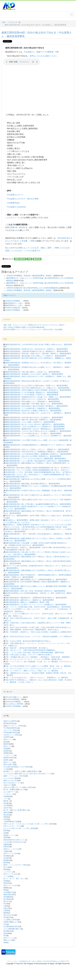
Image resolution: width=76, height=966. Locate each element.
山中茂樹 (6, 805)
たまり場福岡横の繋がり (12, 929)
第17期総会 (7, 899)
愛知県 (5, 862)
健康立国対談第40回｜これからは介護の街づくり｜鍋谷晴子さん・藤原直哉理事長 (35, 427)
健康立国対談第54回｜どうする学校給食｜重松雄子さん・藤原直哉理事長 (32, 392)
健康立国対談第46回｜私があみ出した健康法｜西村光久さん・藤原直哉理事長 (33, 411)
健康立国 (6, 812)
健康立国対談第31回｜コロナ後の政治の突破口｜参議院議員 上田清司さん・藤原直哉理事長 (38, 454)
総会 (5, 742)
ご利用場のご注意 (41, 961)
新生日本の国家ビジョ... (14, 697)
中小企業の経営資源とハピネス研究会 (16, 767)
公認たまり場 (8, 785)
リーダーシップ (9, 755)
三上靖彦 (6, 769)
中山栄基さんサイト (15, 195)
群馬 (5, 890)
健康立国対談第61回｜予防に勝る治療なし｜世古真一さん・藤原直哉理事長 (33, 372)
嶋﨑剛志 (6, 888)
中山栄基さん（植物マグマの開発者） (39, 52)
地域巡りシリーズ (9, 835)
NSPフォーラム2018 (10, 853)
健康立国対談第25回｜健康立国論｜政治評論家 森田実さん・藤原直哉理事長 (32, 484)
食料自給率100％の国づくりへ (14, 840)
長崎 (5, 942)
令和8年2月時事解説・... (14, 310)
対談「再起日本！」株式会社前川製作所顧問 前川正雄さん (26, 648)
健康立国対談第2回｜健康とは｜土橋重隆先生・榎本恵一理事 (27, 602)
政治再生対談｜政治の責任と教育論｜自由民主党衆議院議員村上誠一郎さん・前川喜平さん (37, 468)
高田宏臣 (6, 847)
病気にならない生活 (10, 780)
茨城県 (5, 881)
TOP (3, 22)
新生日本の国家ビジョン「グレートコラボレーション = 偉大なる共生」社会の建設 (33, 329)
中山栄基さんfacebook (16, 207)
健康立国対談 (20, 259)
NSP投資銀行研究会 (10, 732)
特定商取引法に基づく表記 (27, 961)
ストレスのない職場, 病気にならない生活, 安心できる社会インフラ (27, 773)
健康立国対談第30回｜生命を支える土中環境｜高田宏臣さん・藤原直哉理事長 (33, 456)
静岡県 (5, 913)
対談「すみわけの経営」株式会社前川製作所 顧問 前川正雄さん (28, 641)
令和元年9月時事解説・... (15, 702)
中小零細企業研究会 (10, 728)
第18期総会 (7, 931)
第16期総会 (7, 856)
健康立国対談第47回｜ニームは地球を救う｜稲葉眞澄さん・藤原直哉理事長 (33, 408)
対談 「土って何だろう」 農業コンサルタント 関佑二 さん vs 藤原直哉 (32, 671)
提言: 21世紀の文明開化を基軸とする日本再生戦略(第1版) (24, 327)
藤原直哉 (37, 259)
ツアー (5, 799)
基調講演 (6, 753)
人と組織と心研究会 (10, 920)
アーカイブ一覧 (14, 22)
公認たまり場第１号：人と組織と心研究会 (18, 787)
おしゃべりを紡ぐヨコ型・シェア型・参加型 (19, 828)
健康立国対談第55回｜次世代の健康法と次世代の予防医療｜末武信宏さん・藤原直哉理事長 (38, 390)
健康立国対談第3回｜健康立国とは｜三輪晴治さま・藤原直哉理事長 (29, 600)
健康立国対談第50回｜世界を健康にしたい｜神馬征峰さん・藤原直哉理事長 (33, 401)
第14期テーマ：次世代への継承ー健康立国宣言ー (21, 771)
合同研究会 (7, 737)
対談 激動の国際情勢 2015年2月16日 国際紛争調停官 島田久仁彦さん (32, 630)
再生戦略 (6, 933)
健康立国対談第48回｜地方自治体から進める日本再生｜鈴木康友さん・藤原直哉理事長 (37, 406)
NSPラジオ (7, 746)
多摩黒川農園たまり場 (11, 922)
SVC (5, 924)
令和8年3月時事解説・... (14, 301)
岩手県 (5, 819)
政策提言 (6, 751)
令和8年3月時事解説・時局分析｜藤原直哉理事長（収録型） (29, 276)
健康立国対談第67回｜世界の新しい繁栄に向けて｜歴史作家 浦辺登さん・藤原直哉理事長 (38, 353)
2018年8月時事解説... (13, 699)
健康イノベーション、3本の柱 (14, 776)
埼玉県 (5, 904)
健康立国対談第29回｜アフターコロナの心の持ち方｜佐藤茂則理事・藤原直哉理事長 (35, 458)
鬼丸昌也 (6, 815)
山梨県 (5, 910)
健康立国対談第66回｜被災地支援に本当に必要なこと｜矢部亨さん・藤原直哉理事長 (36, 356)
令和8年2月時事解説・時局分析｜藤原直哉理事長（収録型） (29, 290)
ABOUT (63, 961)
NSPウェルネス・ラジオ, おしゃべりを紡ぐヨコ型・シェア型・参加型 (28, 824)
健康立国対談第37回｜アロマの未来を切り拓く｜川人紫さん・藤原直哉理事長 (33, 433)
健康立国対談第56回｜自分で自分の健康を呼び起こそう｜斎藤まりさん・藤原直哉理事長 (37, 388)
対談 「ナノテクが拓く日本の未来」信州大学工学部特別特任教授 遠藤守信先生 (35, 652)
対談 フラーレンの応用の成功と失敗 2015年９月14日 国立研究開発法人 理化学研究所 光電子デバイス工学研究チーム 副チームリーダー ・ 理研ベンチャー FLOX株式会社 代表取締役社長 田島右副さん (38, 609)
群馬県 (5, 869)
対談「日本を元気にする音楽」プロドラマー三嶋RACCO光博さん (28, 655)
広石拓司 (6, 858)
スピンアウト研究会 (10, 730)
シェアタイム (8, 872)
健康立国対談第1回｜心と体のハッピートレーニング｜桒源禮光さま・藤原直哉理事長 (36, 604)
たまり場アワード (9, 792)
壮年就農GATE (8, 892)
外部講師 (6, 796)
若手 (5, 936)
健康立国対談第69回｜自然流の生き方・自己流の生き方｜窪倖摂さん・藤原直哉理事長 (37, 349)
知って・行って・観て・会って (14, 878)
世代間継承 (7, 897)
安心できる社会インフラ (12, 783)
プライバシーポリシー (13, 961)
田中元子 (6, 901)
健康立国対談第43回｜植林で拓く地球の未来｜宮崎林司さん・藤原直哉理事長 (33, 420)
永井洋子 (6, 808)
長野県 (5, 837)
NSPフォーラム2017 (10, 874)
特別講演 (6, 803)
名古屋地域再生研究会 (11, 926)
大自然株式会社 (13, 203)
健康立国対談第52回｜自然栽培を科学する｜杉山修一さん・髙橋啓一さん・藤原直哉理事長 (38, 397)
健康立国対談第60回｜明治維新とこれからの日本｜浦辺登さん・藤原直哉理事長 (34, 374)
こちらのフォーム (12, 217)
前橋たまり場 (8, 940)
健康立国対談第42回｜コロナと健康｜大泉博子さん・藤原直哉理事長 (30, 422)
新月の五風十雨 (9, 764)
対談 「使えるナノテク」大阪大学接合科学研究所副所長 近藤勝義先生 (30, 650)
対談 (29, 259)
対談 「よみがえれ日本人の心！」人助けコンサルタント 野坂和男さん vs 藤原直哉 (37, 677)
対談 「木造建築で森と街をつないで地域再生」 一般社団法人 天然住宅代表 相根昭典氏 (37, 657)
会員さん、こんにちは (11, 849)
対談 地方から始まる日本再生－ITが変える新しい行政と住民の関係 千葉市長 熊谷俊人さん (38, 627)
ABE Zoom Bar (8, 915)
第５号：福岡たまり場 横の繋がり (15, 810)
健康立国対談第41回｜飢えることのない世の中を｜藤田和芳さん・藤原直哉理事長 (35, 424)
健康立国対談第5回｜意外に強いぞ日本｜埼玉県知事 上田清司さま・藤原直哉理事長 (35, 591)
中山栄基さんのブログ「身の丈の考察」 (23, 199)
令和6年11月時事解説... (14, 706)
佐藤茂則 (6, 844)
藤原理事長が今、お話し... (15, 303)
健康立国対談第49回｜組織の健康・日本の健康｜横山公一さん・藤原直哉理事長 (34, 404)
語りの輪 (6, 867)
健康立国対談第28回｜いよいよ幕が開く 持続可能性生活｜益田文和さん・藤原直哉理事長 (37, 461)
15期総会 (6, 851)
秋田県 (5, 831)
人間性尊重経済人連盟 (11, 821)
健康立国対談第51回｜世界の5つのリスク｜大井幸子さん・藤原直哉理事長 (32, 399)
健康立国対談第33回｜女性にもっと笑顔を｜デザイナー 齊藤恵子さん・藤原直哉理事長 (37, 449)
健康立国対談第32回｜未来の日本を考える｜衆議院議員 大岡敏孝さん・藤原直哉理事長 (37, 452)
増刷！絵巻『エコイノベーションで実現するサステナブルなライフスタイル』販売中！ (34, 325)
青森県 (5, 817)
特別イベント (8, 762)
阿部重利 (6, 860)
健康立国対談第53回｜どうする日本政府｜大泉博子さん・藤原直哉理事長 (32, 395)
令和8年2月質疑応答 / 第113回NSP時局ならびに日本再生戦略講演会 (32, 288)
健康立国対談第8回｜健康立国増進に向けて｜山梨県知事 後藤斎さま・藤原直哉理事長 (36, 579)
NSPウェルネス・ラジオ (12, 826)
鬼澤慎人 (6, 760)
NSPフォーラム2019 (10, 885)
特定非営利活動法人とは (53, 961)
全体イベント (8, 739)
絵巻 (5, 833)
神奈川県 (6, 908)
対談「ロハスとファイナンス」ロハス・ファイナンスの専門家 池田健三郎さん (34, 659)
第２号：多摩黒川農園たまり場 (14, 789)
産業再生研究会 (9, 758)
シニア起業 (7, 876)
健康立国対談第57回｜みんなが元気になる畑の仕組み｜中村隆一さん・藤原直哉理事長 (37, 385)
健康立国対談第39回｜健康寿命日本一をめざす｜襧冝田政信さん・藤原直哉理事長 (35, 429)
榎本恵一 (6, 801)
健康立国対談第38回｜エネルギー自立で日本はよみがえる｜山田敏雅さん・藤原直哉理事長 (38, 431)
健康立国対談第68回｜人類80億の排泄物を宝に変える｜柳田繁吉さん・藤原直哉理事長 (37, 351)
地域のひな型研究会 (10, 721)
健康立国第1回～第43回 (15, 227)
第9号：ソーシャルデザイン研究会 (15, 865)
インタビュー (8, 794)
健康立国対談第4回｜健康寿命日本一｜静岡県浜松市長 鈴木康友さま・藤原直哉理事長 (36, 598)
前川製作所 (7, 917)
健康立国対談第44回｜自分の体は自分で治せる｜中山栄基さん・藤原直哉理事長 (34, 417)
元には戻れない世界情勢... (15, 704)
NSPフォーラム (9, 938)
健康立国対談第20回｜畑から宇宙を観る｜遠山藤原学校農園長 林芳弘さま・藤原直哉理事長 (38, 504)
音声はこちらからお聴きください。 (44, 56)
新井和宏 (6, 883)
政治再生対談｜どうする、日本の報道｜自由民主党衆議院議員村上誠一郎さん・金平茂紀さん (38, 472)
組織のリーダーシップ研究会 (13, 726)
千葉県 (5, 906)
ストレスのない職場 (10, 778)
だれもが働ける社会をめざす (13, 842)
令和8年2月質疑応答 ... (14, 308)
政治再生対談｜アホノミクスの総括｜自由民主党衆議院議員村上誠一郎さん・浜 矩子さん (37, 470)
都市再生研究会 (9, 723)
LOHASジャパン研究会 (11, 735)
